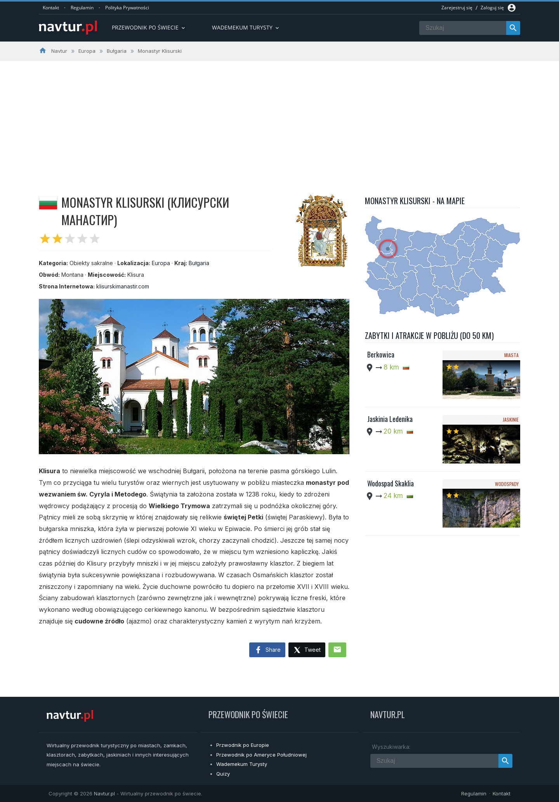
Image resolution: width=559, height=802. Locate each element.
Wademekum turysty (246, 27)
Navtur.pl (104, 793)
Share (267, 650)
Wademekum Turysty (241, 764)
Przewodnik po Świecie (149, 27)
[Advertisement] (279, 119)
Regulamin (82, 7)
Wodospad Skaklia (390, 483)
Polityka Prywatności (127, 7)
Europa (161, 263)
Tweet (307, 650)
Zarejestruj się (456, 7)
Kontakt (51, 7)
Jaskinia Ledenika (390, 419)
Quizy (223, 774)
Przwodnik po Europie (242, 745)
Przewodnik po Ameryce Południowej (261, 755)
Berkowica (380, 354)
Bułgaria (199, 263)
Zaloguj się (492, 7)
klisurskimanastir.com (122, 286)
